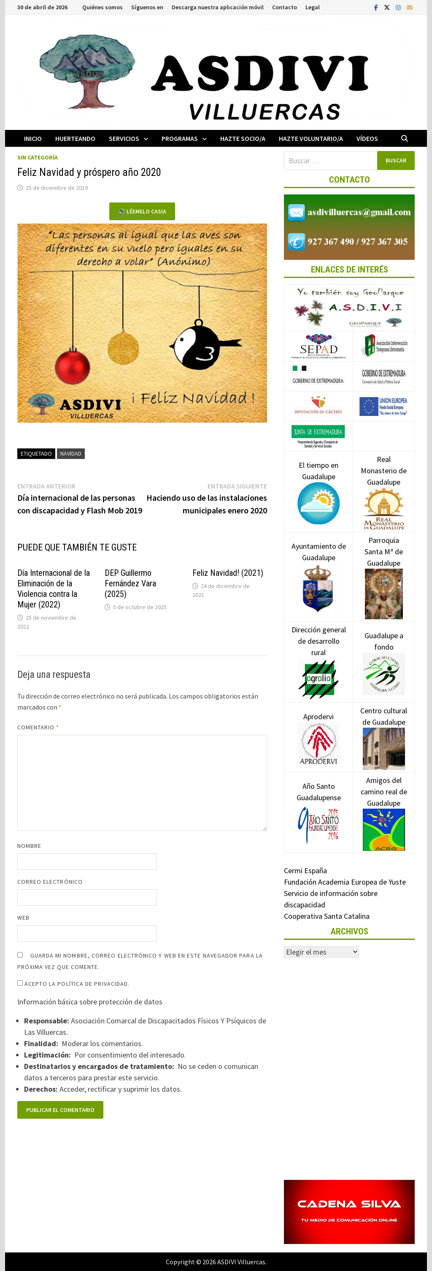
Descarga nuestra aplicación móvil (218, 7)
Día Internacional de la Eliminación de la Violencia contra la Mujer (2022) (53, 589)
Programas (180, 138)
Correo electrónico (50, 881)
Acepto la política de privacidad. (73, 984)
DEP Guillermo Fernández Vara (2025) (130, 583)
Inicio (33, 138)
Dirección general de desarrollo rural (319, 654)
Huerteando (75, 138)
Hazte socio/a (242, 138)
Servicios (124, 138)
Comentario (38, 727)
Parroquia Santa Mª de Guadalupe (383, 566)
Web (23, 917)
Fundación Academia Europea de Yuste (345, 882)
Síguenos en (147, 7)
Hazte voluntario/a (311, 138)
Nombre (29, 846)
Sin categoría (37, 157)
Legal (312, 7)
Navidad (70, 453)
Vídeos (367, 138)
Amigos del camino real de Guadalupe (384, 804)
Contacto (284, 7)
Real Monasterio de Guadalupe (384, 483)
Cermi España (305, 870)
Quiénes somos (102, 7)
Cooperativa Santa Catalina (327, 916)
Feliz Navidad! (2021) (227, 573)
